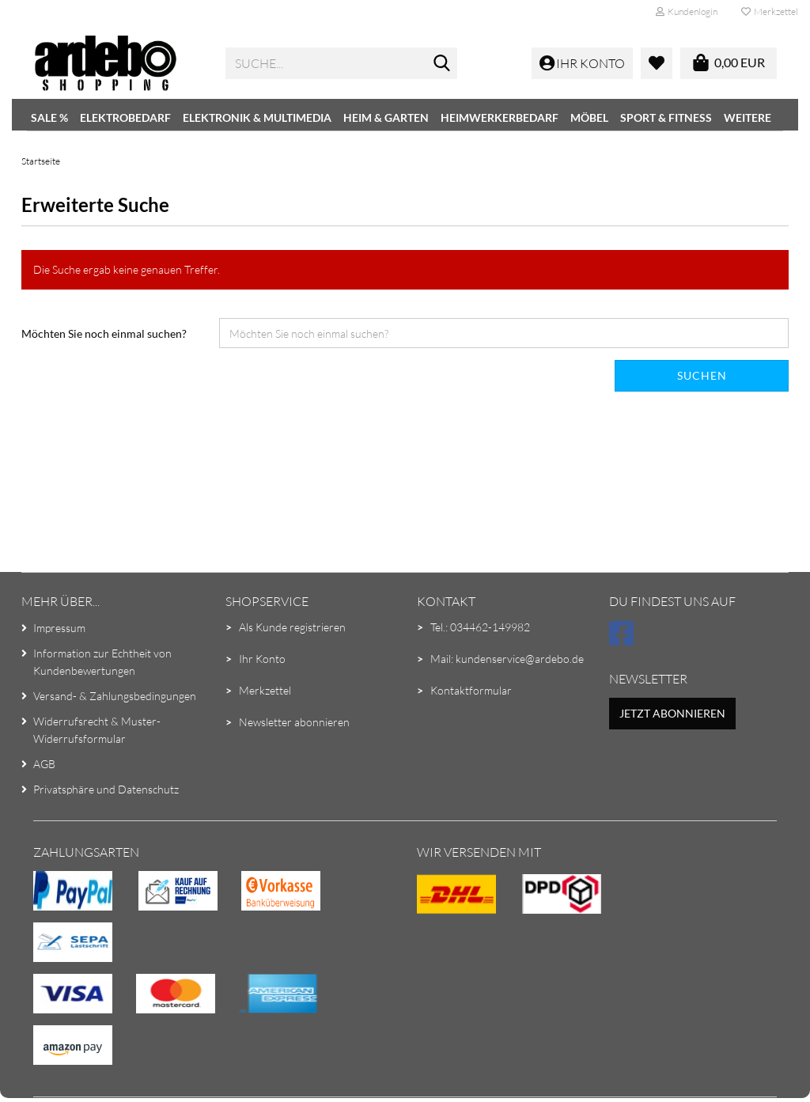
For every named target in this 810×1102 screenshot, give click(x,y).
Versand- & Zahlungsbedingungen (114, 695)
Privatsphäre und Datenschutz (106, 789)
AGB (44, 764)
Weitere (747, 117)
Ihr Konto (262, 658)
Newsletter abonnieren (294, 722)
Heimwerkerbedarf (499, 117)
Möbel (589, 117)
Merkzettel (769, 11)
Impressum (59, 627)
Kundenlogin (686, 11)
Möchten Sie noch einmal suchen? (104, 333)
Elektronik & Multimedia (257, 117)
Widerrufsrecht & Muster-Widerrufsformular (97, 729)
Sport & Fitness (666, 117)
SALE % (49, 117)
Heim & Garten (386, 117)
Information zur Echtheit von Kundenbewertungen (102, 661)
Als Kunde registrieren (292, 627)
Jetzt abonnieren (672, 713)
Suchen (702, 375)
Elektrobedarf (125, 117)
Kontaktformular (471, 690)
